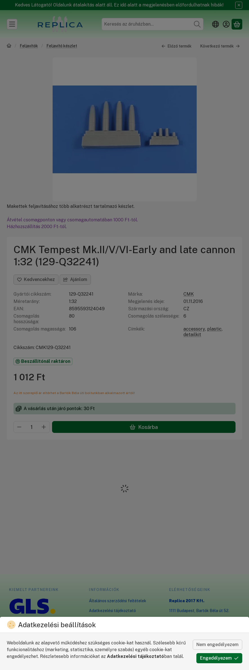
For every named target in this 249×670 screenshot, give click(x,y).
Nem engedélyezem (217, 644)
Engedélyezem (219, 658)
